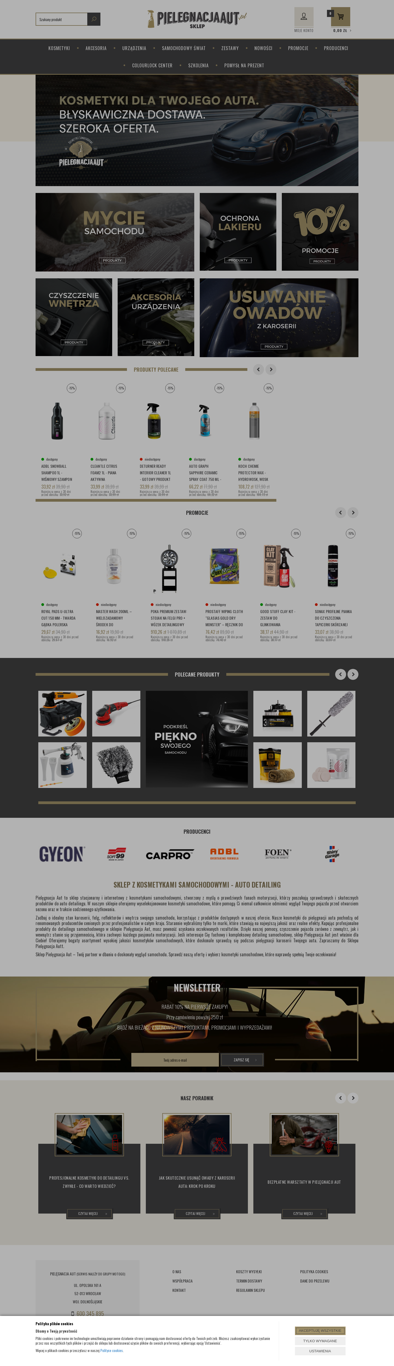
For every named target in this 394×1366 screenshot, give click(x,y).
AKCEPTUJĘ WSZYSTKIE (320, 1331)
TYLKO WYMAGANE (320, 1341)
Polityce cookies (111, 1350)
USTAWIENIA (320, 1351)
